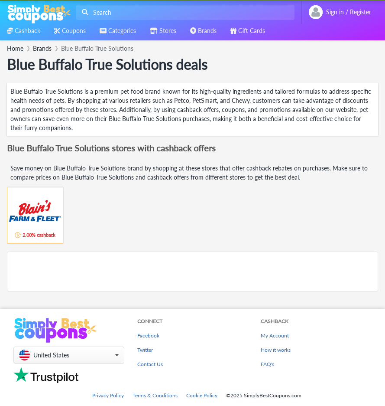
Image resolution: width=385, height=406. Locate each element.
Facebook (148, 335)
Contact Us (150, 364)
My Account (275, 335)
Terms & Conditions (155, 395)
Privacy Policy (108, 395)
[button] (68, 355)
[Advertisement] (192, 271)
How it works (276, 350)
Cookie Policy (201, 395)
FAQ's (267, 364)
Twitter (145, 350)
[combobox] (183, 12)
